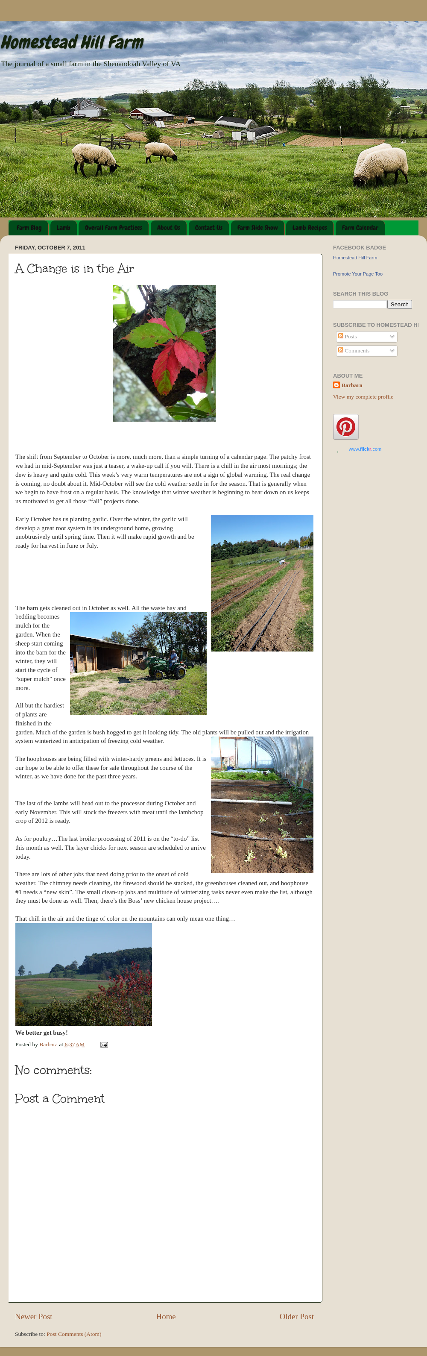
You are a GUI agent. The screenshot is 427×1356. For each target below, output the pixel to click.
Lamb (63, 227)
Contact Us (208, 227)
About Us (168, 227)
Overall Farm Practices (113, 227)
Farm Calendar (360, 227)
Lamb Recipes (309, 227)
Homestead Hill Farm (71, 42)
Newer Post (34, 1316)
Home (166, 1316)
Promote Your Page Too (358, 273)
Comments (354, 350)
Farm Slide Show (257, 227)
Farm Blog (29, 227)
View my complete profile (363, 396)
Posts (347, 336)
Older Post (297, 1316)
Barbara (352, 385)
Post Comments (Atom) (74, 1334)
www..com (365, 449)
